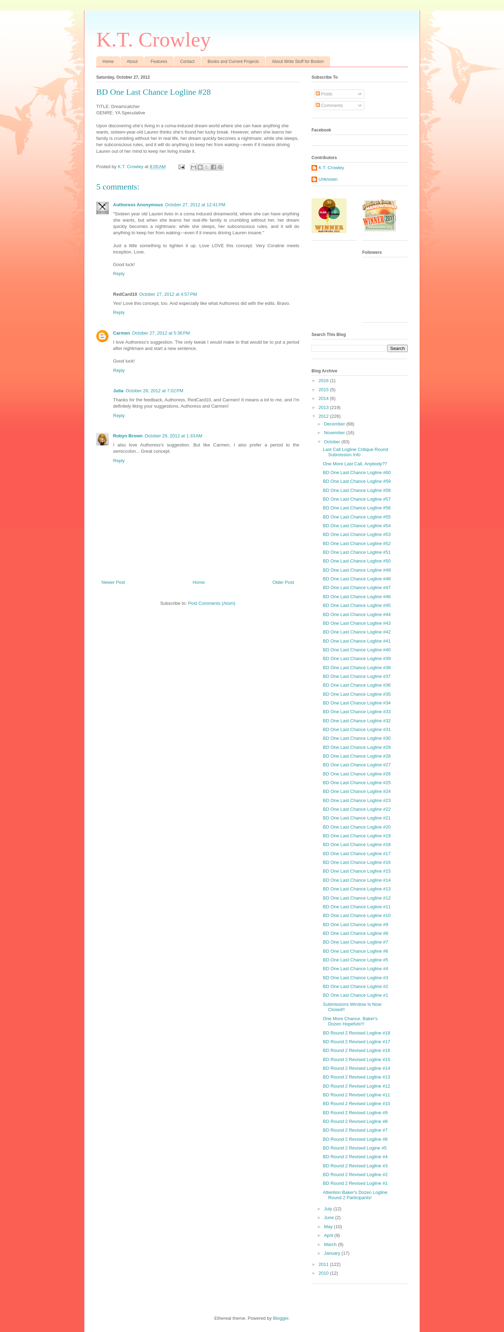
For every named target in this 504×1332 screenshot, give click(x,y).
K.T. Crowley (153, 39)
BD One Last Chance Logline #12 (357, 898)
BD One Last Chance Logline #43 (357, 623)
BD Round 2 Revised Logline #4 (355, 1156)
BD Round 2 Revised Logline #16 (356, 1050)
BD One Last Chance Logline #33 (357, 711)
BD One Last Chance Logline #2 (355, 986)
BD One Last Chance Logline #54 (357, 525)
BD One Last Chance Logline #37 (357, 676)
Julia (118, 390)
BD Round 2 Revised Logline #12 (356, 1086)
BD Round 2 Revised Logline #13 (356, 1077)
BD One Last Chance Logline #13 (357, 888)
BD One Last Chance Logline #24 (357, 791)
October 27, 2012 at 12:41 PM (195, 204)
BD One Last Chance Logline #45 (357, 605)
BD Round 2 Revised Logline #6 (355, 1139)
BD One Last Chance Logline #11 (357, 906)
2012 (324, 416)
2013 (324, 407)
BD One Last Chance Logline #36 (357, 685)
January (333, 1253)
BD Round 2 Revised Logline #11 (356, 1094)
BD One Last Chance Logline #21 (357, 818)
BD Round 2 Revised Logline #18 (356, 1033)
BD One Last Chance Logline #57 (357, 499)
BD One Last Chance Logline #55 (357, 517)
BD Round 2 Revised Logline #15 (356, 1059)
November (335, 432)
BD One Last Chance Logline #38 (357, 667)
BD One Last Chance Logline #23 (357, 800)
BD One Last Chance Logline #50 (357, 561)
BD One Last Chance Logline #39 (357, 658)
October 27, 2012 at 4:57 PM (168, 294)
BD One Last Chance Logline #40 (357, 649)
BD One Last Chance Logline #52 (357, 543)
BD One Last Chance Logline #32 (357, 720)
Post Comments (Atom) (211, 603)
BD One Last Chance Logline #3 (355, 977)
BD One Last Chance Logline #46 (357, 596)
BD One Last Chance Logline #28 (357, 756)
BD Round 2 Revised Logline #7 (355, 1130)
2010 (324, 1273)
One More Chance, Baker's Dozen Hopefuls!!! (350, 1021)
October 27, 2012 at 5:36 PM (161, 333)
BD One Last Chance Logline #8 (355, 933)
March (331, 1244)
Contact (187, 61)
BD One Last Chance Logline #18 (357, 844)
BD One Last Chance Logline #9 (355, 924)
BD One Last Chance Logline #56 (357, 507)
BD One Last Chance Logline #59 (357, 481)
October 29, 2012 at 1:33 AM (173, 435)
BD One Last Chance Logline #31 (357, 729)
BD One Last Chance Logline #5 (355, 959)
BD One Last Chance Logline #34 (357, 703)
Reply (119, 273)
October (333, 441)
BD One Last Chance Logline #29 (357, 747)
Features (158, 61)
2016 (324, 380)
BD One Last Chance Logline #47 (357, 587)
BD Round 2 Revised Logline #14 (356, 1068)
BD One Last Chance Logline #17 (357, 853)
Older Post (283, 582)
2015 (324, 389)
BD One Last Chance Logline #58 (357, 490)
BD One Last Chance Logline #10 (357, 915)
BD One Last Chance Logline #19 (357, 835)
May (329, 1226)
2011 (324, 1264)
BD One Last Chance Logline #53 (357, 534)
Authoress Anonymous (138, 204)
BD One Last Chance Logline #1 (355, 995)
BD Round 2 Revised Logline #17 (356, 1041)
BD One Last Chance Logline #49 (357, 570)
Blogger (280, 1318)
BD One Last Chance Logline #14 (357, 880)
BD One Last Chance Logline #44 (357, 614)
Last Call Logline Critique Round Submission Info (355, 452)
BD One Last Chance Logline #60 (357, 472)
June (329, 1217)
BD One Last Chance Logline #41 (357, 641)
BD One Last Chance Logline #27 (357, 764)
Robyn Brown (128, 435)
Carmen (121, 333)
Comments (329, 105)
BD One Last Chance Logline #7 (355, 942)
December (335, 424)
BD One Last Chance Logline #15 (357, 871)
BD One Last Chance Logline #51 (357, 552)
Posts (324, 93)
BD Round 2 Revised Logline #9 (355, 1112)
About (132, 61)
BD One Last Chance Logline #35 (357, 694)
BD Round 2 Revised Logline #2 (355, 1174)
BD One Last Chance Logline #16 (357, 862)
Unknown (327, 179)
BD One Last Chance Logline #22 (357, 809)
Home (108, 61)
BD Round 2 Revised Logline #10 (356, 1103)
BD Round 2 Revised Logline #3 (355, 1165)
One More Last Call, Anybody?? (355, 463)
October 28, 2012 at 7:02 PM (154, 390)
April (329, 1235)
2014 (324, 398)
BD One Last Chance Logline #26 (357, 773)
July (329, 1208)
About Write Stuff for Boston (298, 61)
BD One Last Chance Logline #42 (357, 632)
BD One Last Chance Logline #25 (357, 782)
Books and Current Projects (233, 61)
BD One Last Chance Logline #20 (357, 827)
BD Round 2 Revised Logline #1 (355, 1183)
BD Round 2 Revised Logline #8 (355, 1121)
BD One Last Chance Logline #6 (355, 951)
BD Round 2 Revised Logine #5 (354, 1148)
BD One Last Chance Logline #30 (357, 738)
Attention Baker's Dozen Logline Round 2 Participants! (355, 1195)
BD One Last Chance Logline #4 (355, 968)
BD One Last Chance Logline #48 (357, 578)
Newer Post (113, 582)
